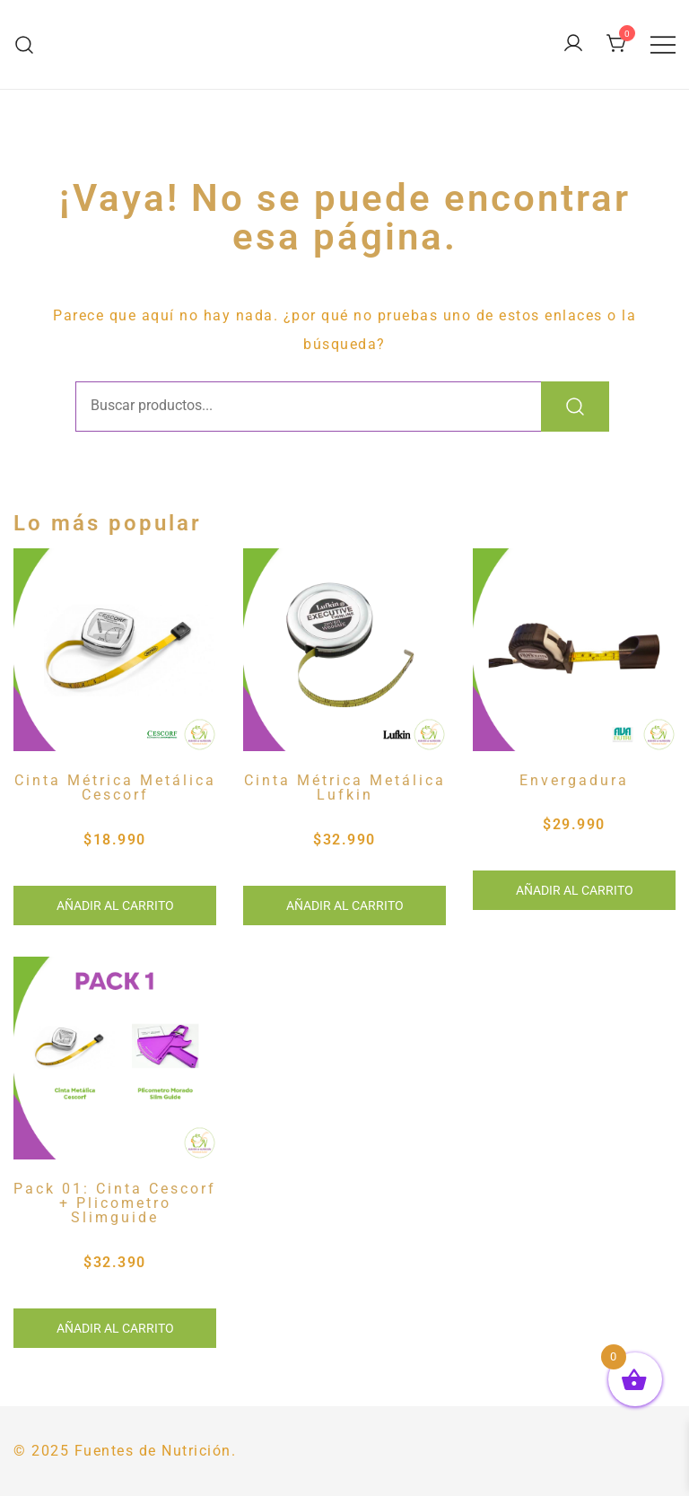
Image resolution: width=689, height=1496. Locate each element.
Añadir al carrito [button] (115, 905)
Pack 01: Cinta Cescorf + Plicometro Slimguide (114, 1203)
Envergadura (574, 780)
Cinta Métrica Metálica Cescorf (115, 787)
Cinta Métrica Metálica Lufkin (345, 787)
